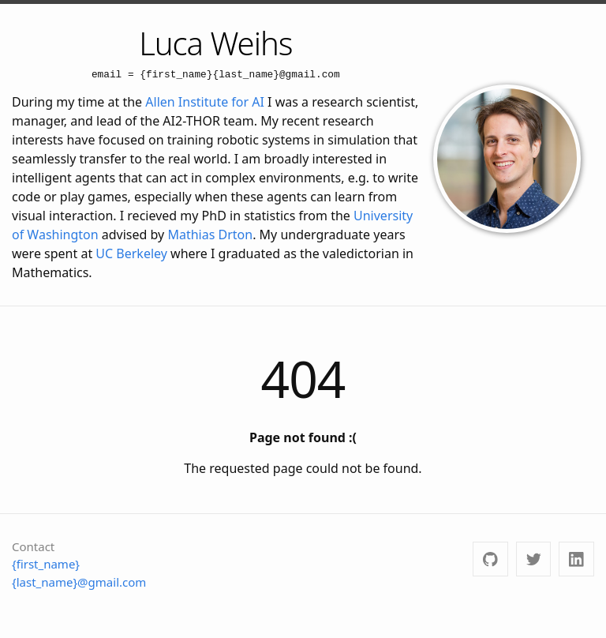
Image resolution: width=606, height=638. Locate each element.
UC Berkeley (131, 253)
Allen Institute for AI (204, 102)
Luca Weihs (215, 43)
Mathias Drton (209, 234)
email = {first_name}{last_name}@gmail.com (216, 74)
